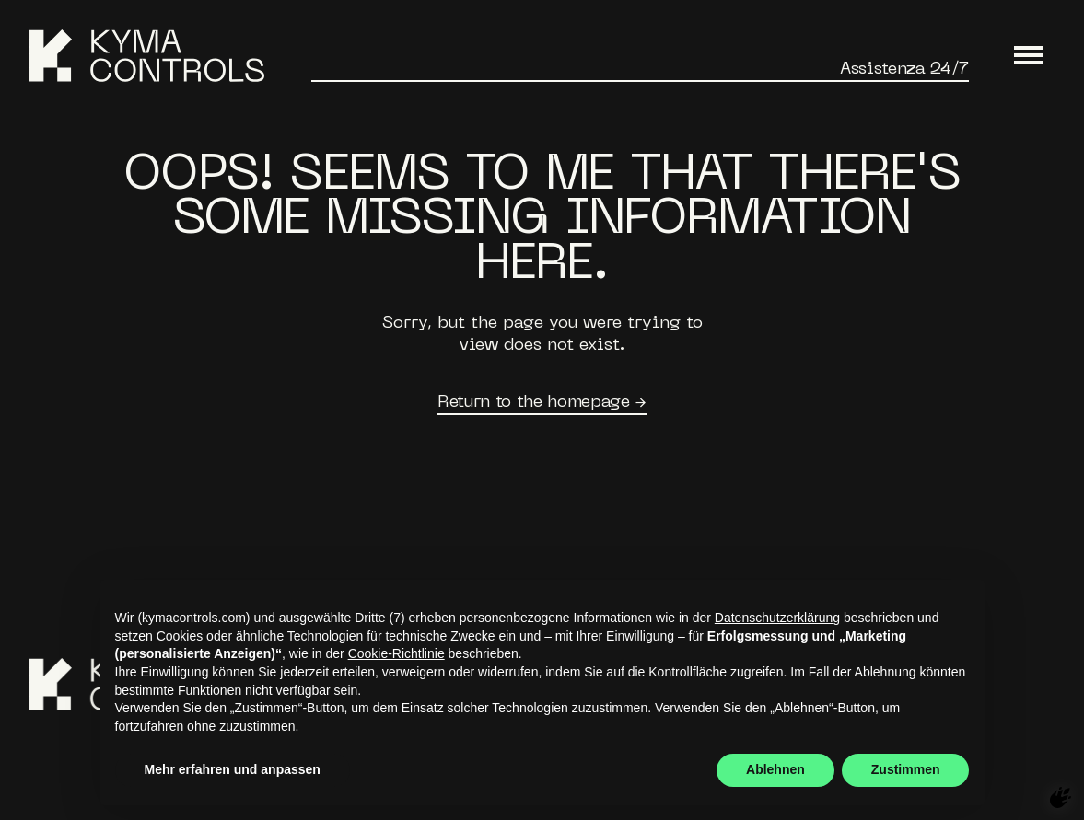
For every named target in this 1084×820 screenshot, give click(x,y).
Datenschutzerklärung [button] (777, 617)
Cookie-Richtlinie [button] (396, 653)
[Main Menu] (1028, 56)
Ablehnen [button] (775, 769)
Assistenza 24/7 (904, 69)
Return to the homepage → (542, 402)
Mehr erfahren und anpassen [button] (233, 769)
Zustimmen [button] (905, 769)
